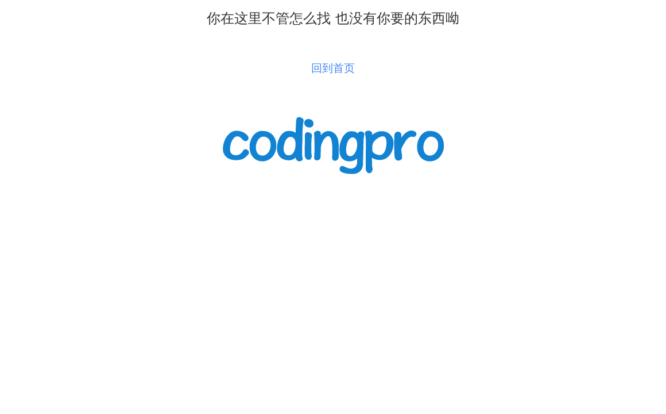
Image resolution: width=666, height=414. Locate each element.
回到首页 (333, 68)
